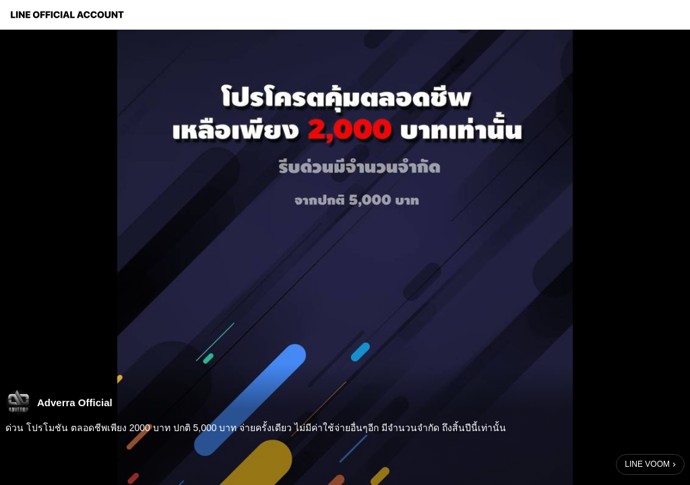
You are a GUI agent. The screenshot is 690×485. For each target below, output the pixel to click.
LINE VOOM (647, 464)
